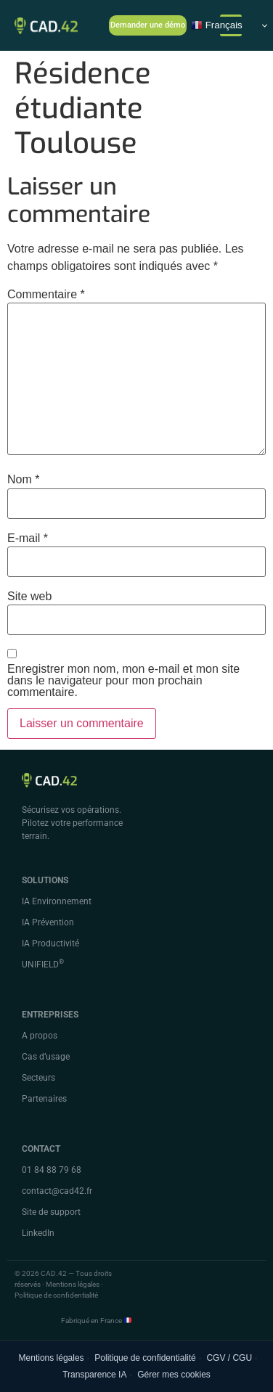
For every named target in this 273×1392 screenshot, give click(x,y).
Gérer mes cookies (174, 1375)
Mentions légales (51, 1358)
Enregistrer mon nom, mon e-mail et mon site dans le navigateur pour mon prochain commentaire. (123, 680)
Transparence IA (94, 1375)
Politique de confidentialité (144, 1358)
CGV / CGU (229, 1358)
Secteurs (38, 1078)
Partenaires (44, 1099)
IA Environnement (56, 901)
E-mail (27, 538)
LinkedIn (38, 1233)
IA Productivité (50, 943)
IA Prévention (48, 922)
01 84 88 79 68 (51, 1170)
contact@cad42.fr (57, 1191)
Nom (23, 480)
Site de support (51, 1212)
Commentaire (46, 294)
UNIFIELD (43, 964)
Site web (29, 596)
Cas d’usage (46, 1057)
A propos (39, 1036)
